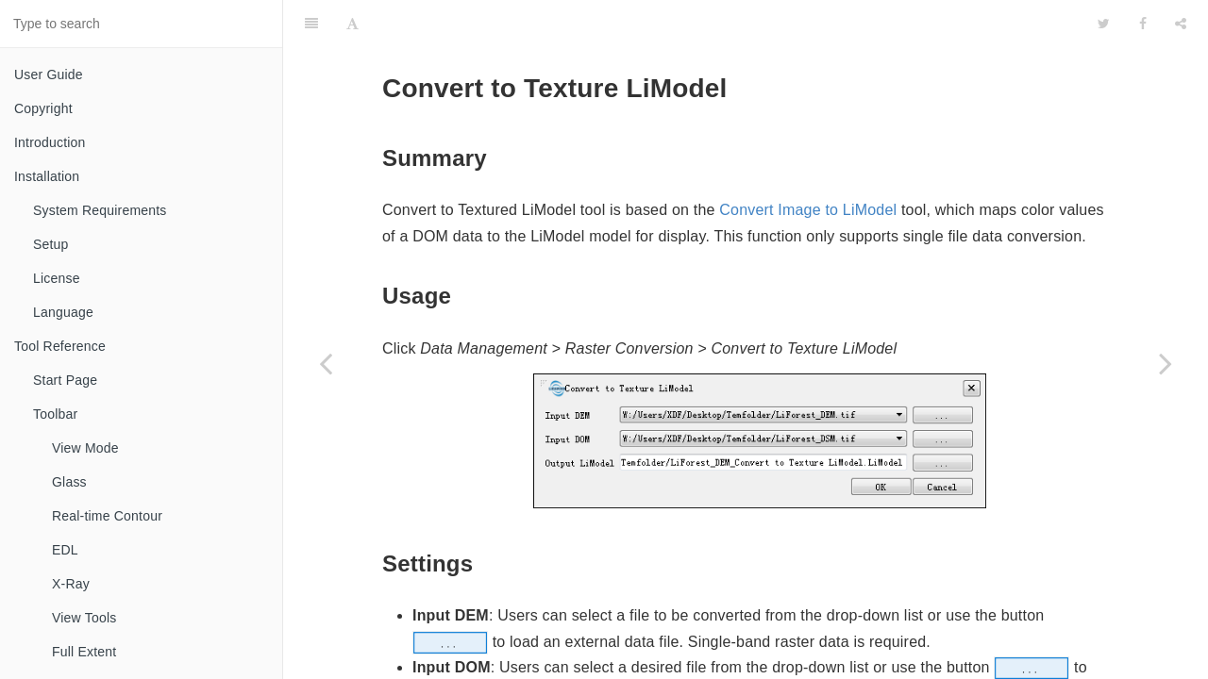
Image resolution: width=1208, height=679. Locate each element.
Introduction (50, 142)
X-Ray (71, 583)
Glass (69, 481)
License (56, 278)
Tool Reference (60, 346)
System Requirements (100, 210)
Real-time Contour (107, 515)
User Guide (48, 74)
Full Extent (84, 651)
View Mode (85, 447)
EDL (65, 549)
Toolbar (55, 414)
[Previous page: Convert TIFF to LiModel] (325, 363)
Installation (46, 176)
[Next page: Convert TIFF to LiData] (1165, 363)
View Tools (84, 617)
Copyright (43, 108)
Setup (51, 244)
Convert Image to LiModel (808, 163)
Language (63, 312)
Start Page (65, 380)
